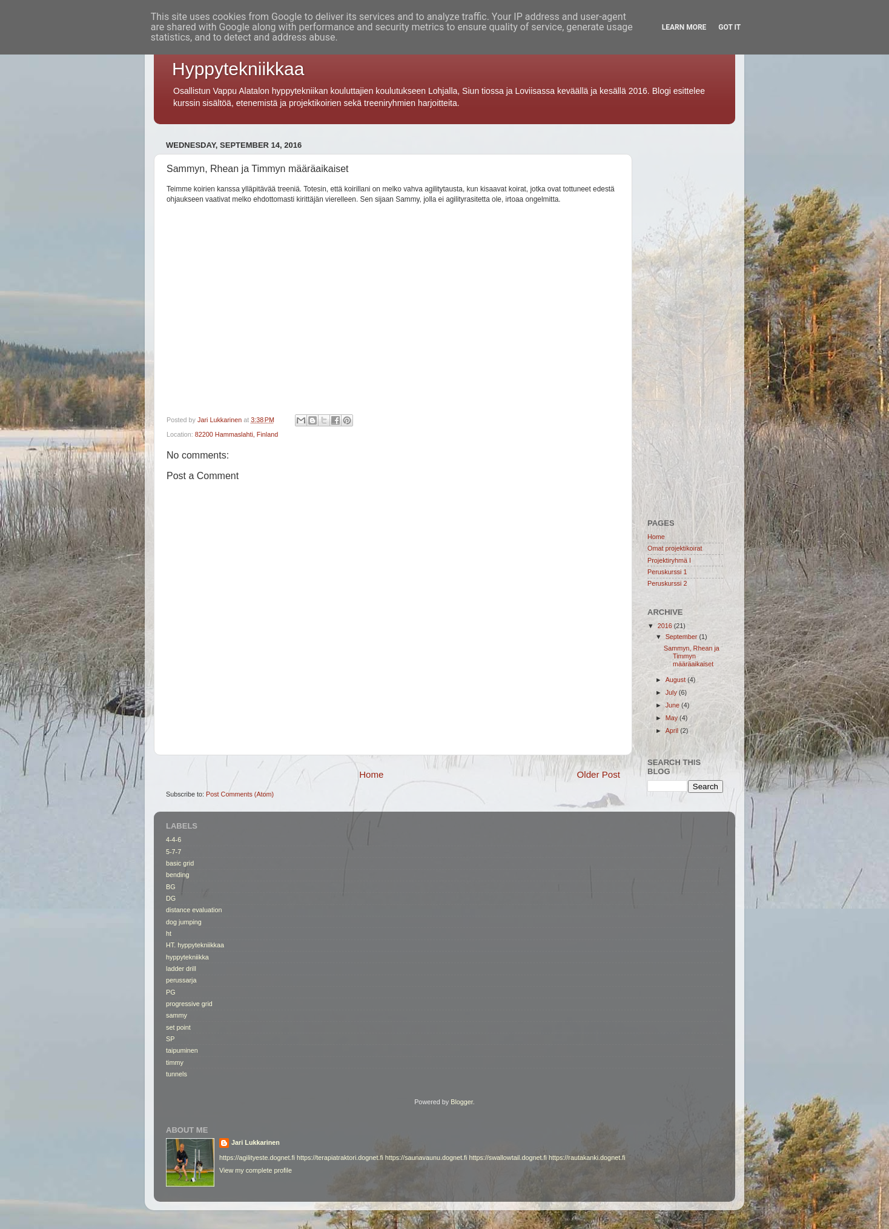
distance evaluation (194, 909)
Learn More (684, 27)
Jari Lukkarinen (255, 1142)
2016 (666, 625)
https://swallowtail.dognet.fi (507, 1157)
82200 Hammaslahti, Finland (236, 434)
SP (170, 1038)
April (673, 730)
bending (177, 874)
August (677, 679)
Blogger (462, 1101)
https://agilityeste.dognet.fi (257, 1157)
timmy (174, 1062)
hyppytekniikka (187, 957)
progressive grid (189, 1003)
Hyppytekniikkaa (238, 69)
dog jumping (184, 922)
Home (371, 774)
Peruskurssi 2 (667, 583)
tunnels (176, 1074)
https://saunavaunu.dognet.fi (426, 1157)
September (682, 636)
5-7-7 (173, 851)
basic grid (180, 863)
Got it (729, 27)
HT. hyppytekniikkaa (195, 945)
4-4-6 (173, 839)
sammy (176, 1015)
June (673, 705)
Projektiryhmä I (669, 560)
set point (178, 1027)
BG (171, 886)
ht (168, 933)
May (672, 717)
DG (171, 898)
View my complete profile (255, 1170)
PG (171, 992)
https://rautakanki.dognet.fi (587, 1157)
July (672, 692)
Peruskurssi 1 (667, 571)
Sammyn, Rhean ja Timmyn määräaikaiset (691, 656)
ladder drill (181, 968)
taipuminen (182, 1050)
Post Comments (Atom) (240, 794)
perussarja (181, 980)
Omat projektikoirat (674, 548)
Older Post (598, 774)
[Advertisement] (685, 318)
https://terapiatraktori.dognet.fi (340, 1157)
